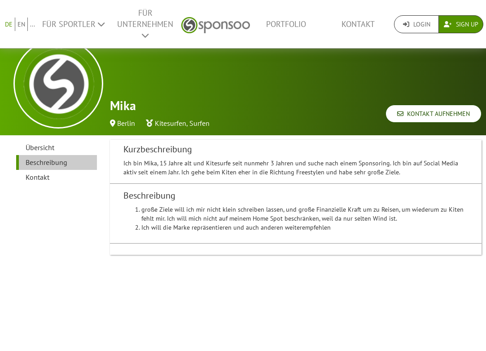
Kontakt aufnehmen (433, 114)
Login (416, 24)
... (32, 24)
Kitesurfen (170, 123)
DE (9, 24)
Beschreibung (46, 162)
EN (21, 24)
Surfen (199, 123)
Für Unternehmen (145, 24)
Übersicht (40, 147)
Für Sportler (73, 24)
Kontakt (358, 24)
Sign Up (461, 24)
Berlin (126, 123)
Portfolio (286, 24)
